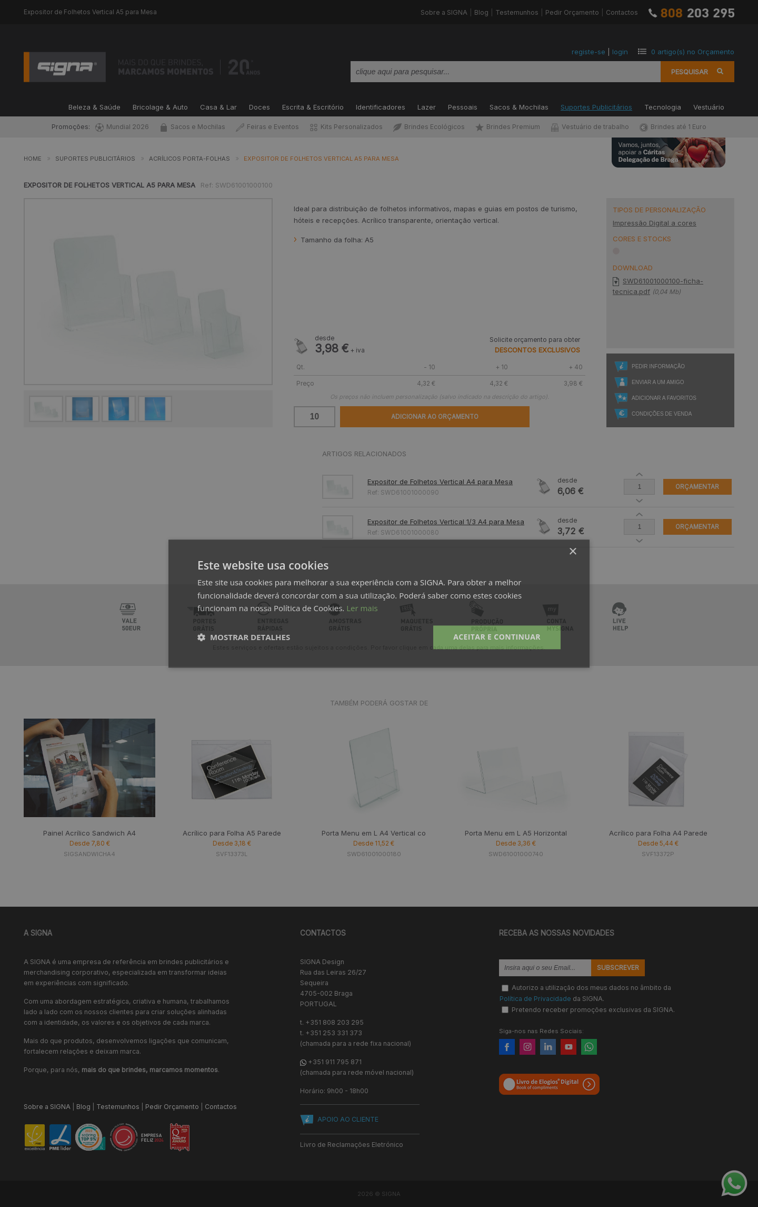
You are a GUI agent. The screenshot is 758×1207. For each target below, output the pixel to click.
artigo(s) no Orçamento (692, 51)
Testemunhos (516, 12)
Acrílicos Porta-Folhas (189, 158)
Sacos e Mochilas (192, 127)
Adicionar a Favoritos (664, 398)
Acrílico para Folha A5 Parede (232, 833)
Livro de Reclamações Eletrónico (351, 1145)
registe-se (588, 51)
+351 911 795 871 (335, 1062)
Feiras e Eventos (267, 127)
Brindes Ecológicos (429, 127)
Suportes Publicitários (596, 106)
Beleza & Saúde (94, 106)
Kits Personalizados (346, 127)
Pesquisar (689, 71)
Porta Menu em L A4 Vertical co (374, 833)
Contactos (622, 12)
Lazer (426, 106)
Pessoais (462, 106)
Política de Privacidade (535, 999)
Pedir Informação (658, 366)
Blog (481, 12)
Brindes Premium (507, 127)
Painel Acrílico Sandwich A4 (89, 833)
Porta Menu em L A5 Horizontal (516, 833)
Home (33, 158)
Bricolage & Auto (160, 106)
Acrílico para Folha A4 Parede (658, 833)
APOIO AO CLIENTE (347, 1119)
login (620, 51)
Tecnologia (662, 106)
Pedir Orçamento (572, 12)
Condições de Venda (662, 414)
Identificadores (380, 106)
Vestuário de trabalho (590, 127)
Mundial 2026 (122, 127)
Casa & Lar (218, 106)
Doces (259, 106)
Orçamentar (697, 486)
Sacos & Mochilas (519, 106)
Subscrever (618, 968)
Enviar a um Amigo (658, 382)
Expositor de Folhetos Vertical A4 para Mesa (440, 481)
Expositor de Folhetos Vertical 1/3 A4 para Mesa (445, 521)
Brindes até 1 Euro (673, 127)
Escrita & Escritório (313, 106)
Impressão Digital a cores (654, 223)
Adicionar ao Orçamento (434, 416)
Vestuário (708, 106)
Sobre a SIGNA (444, 12)
